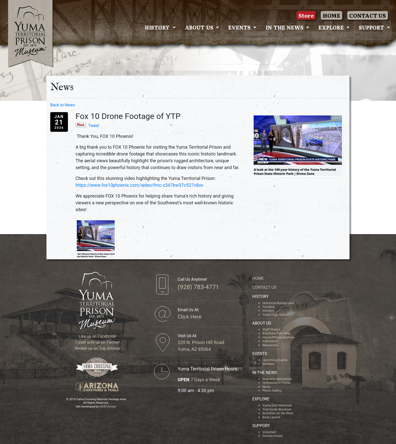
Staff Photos (271, 329)
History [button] (158, 27)
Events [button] (240, 27)
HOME (331, 15)
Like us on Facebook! (97, 336)
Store (306, 15)
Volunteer (269, 432)
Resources (270, 345)
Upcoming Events (274, 360)
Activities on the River (277, 413)
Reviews (268, 364)
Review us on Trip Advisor (96, 348)
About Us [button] (200, 27)
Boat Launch (271, 417)
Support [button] (372, 27)
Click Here (189, 317)
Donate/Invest (272, 436)
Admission (270, 341)
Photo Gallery (272, 390)
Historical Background (278, 303)
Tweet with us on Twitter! (97, 342)
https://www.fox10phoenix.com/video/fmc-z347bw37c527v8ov (139, 185)
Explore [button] (331, 27)
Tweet (93, 125)
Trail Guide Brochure (276, 409)
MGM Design (108, 406)
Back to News (62, 105)
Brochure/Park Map (276, 333)
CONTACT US (367, 15)
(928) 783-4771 (198, 287)
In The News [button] (285, 27)
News (266, 387)
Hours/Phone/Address (278, 337)
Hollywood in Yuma (276, 383)
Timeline (268, 307)
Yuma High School (275, 314)
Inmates (268, 310)
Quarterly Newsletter (277, 379)
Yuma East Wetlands (277, 405)
